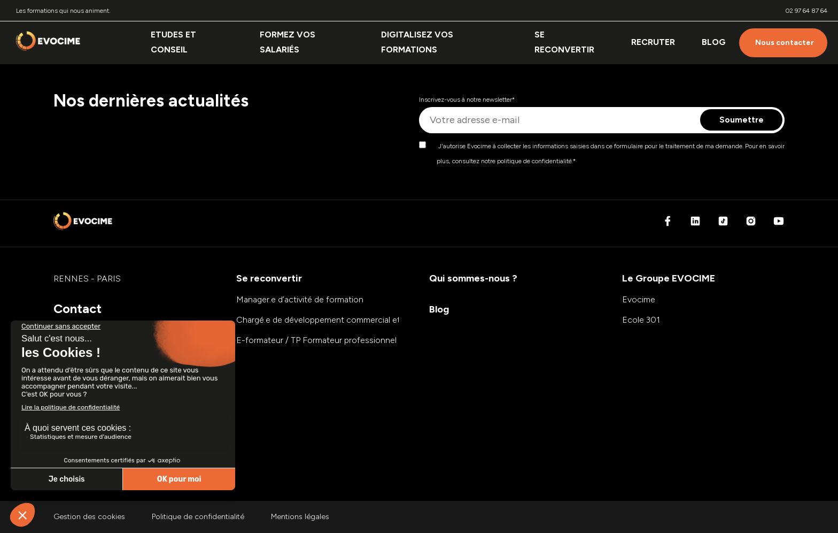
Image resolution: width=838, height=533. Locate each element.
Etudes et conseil (173, 42)
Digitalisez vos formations (417, 42)
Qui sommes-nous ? (473, 278)
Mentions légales (300, 516)
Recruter (653, 42)
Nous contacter (784, 42)
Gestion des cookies (89, 516)
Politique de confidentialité (198, 516)
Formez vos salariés (287, 42)
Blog (714, 42)
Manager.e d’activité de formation (299, 299)
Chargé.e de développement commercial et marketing (337, 320)
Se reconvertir (564, 42)
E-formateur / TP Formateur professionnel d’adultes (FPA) (346, 340)
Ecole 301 (641, 320)
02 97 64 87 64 (806, 10)
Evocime (638, 299)
